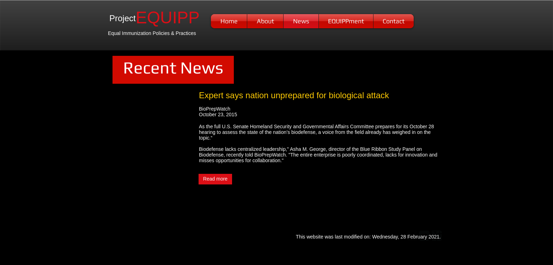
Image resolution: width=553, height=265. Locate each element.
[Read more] (215, 179)
